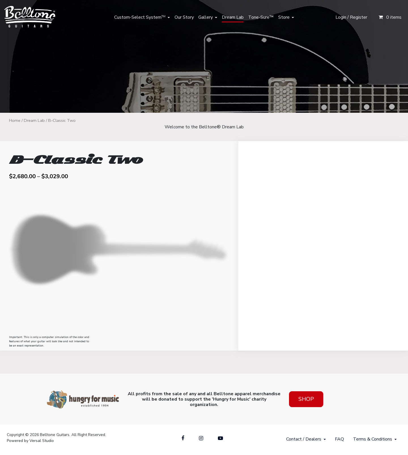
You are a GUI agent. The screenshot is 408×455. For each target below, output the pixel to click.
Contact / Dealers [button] (303, 439)
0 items (390, 17)
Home (14, 120)
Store (284, 17)
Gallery (205, 17)
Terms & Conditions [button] (372, 439)
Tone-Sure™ (261, 17)
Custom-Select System (139, 17)
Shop (306, 399)
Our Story (184, 17)
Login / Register (351, 17)
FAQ (339, 439)
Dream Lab (233, 17)
